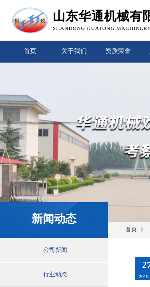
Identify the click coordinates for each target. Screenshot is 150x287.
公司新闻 (55, 250)
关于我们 (74, 50)
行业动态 (55, 274)
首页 (30, 50)
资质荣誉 (118, 50)
